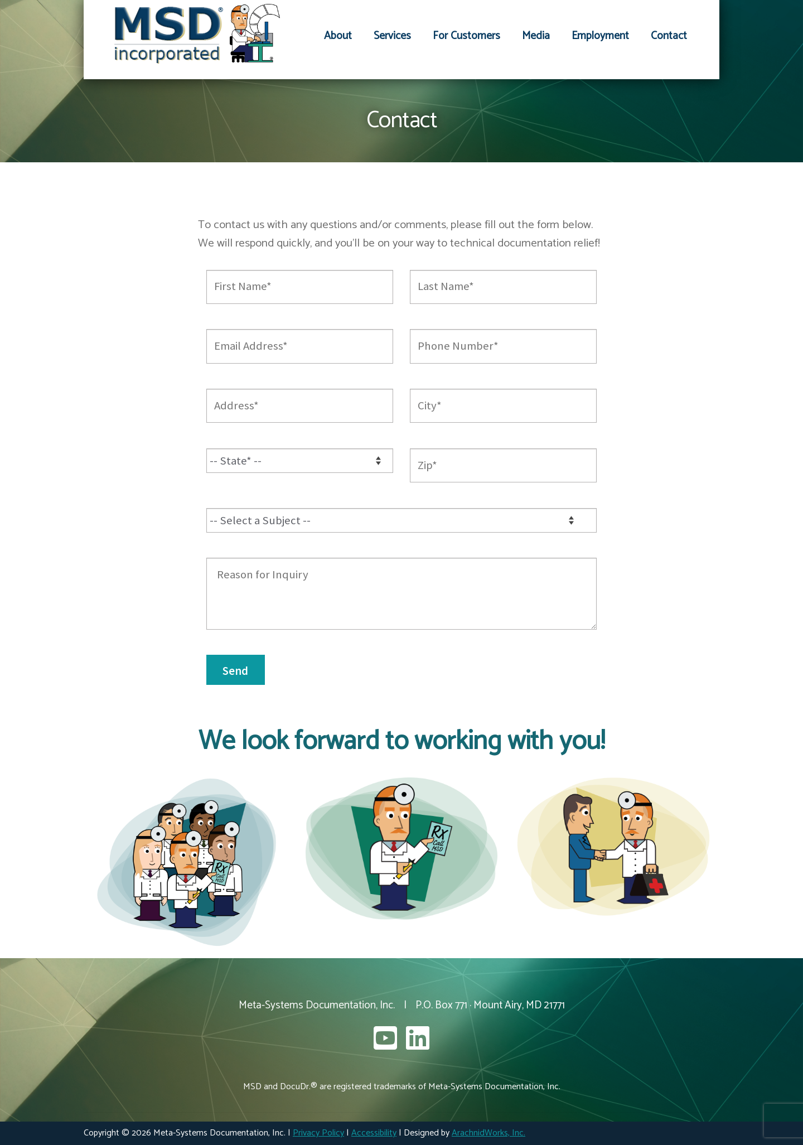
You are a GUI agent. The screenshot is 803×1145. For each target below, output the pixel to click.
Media (536, 36)
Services (392, 36)
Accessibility (373, 1133)
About (338, 36)
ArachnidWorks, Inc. (488, 1133)
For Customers (466, 36)
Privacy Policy (318, 1133)
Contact (669, 36)
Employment (600, 36)
